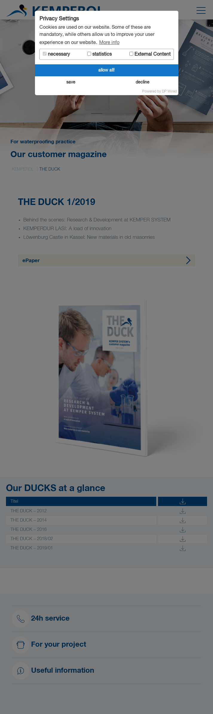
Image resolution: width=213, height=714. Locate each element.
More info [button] (109, 42)
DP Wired (169, 91)
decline (142, 82)
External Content (150, 54)
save (70, 82)
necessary (56, 54)
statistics (99, 54)
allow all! (106, 70)
